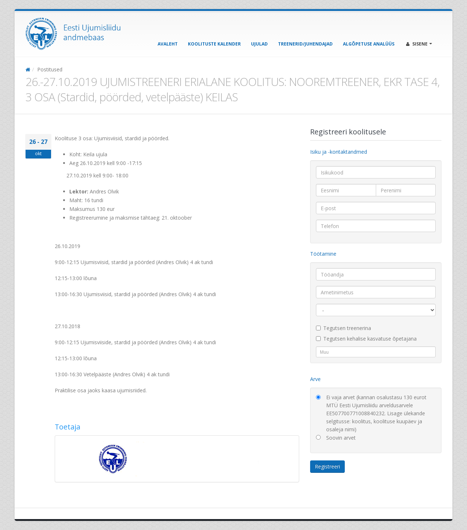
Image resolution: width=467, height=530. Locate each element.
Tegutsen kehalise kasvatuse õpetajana (366, 338)
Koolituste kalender (214, 44)
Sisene (419, 44)
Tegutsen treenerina (343, 328)
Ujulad (259, 44)
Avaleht (168, 44)
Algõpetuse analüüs (368, 44)
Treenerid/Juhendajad (305, 44)
